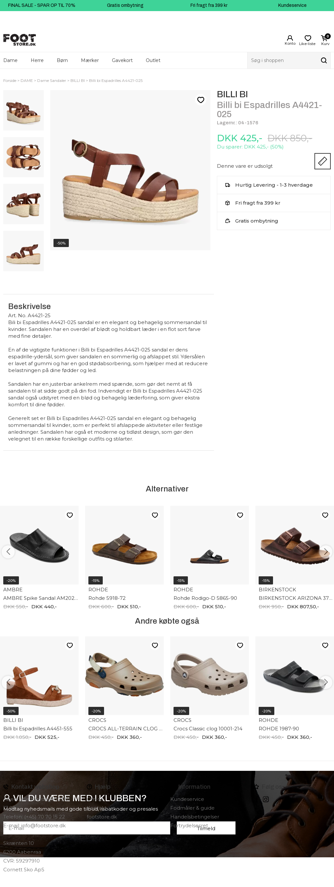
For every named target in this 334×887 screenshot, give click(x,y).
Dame (10, 60)
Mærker (90, 60)
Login (290, 38)
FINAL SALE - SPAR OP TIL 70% (41, 5)
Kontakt (97, 808)
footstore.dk (102, 817)
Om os (95, 799)
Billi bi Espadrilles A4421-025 (116, 80)
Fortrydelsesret (189, 825)
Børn (62, 60)
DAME (27, 80)
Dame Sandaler (51, 80)
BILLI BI (77, 80)
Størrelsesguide (322, 161)
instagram (266, 799)
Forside (9, 80)
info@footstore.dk (43, 825)
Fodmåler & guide (192, 808)
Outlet (153, 60)
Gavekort (122, 60)
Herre (37, 60)
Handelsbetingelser (194, 817)
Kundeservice (292, 5)
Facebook (257, 799)
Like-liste (200, 99)
